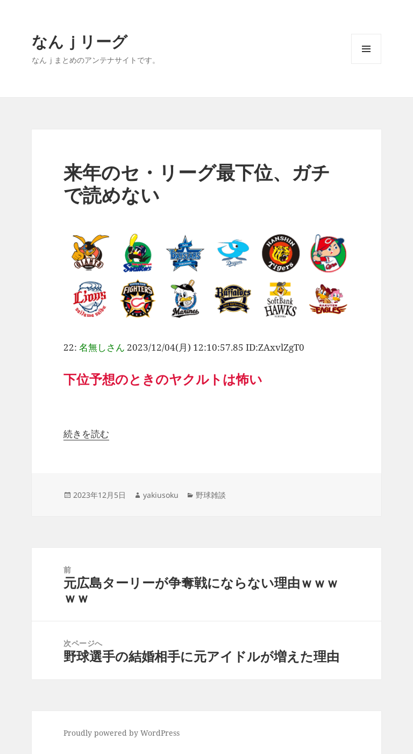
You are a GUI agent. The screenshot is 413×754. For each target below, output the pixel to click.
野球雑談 (211, 495)
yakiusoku (161, 495)
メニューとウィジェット (366, 63)
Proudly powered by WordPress (121, 733)
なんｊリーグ (79, 41)
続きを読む (86, 433)
